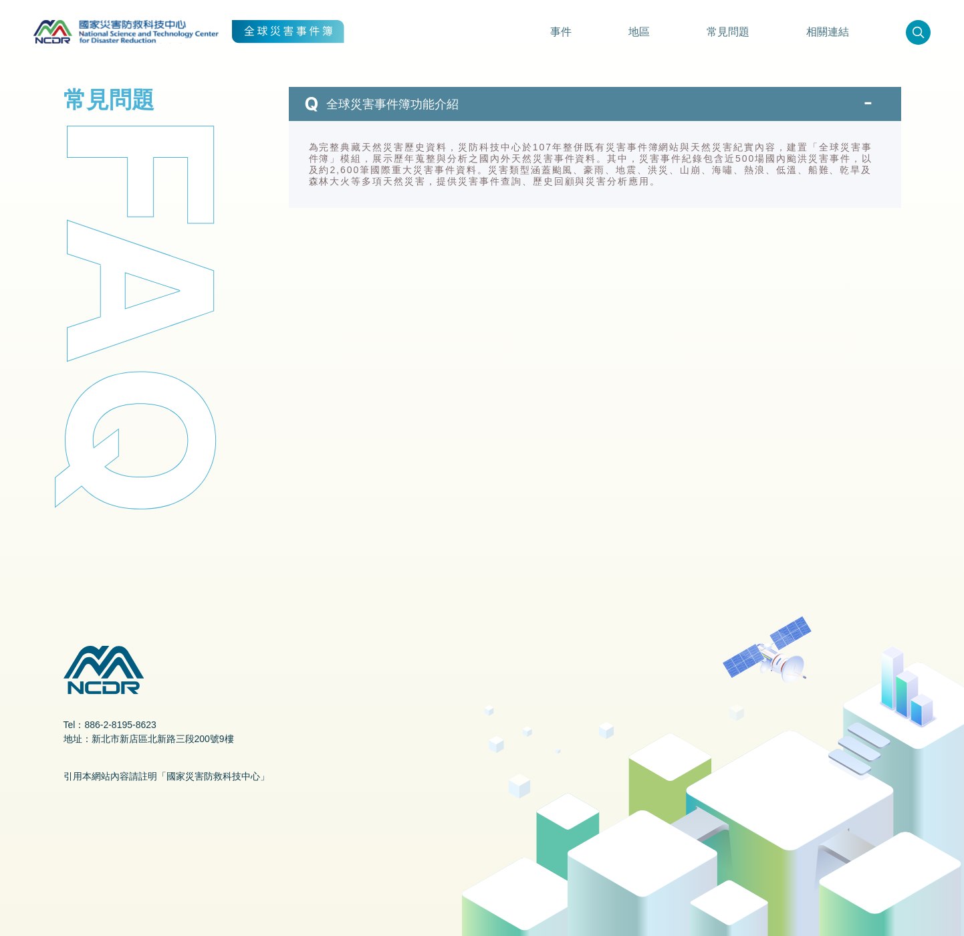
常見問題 (728, 31)
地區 (639, 31)
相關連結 (827, 31)
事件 (561, 31)
